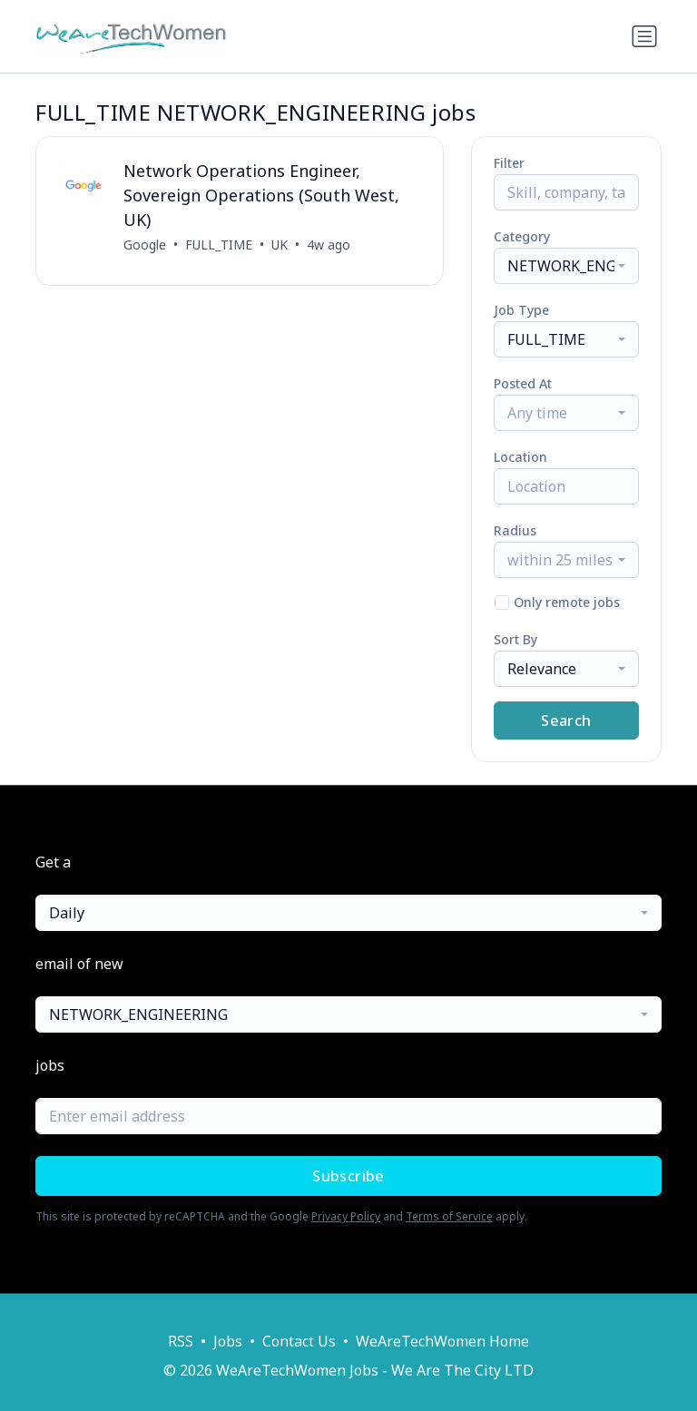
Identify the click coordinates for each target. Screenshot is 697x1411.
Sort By (515, 639)
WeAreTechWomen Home (442, 1341)
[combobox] (566, 266)
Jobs (227, 1341)
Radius (515, 530)
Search (566, 720)
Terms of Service (449, 1216)
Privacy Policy (345, 1216)
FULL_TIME (218, 244)
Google (144, 244)
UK (279, 244)
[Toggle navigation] (644, 36)
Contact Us (299, 1341)
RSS (180, 1341)
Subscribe (348, 1176)
